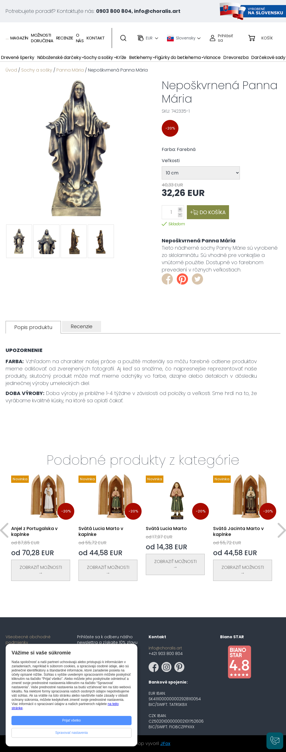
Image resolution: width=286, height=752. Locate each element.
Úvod (11, 70)
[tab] (33, 327)
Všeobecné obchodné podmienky (28, 639)
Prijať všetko (71, 720)
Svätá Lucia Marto (166, 528)
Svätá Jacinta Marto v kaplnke (238, 531)
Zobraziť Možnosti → (41, 570)
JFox (165, 743)
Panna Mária (70, 70)
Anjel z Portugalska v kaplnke (34, 531)
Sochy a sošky (36, 70)
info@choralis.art (165, 648)
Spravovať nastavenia (71, 733)
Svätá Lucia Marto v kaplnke (100, 531)
